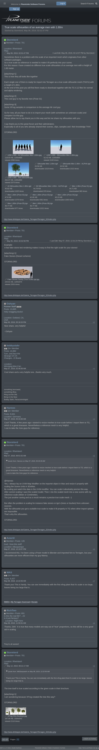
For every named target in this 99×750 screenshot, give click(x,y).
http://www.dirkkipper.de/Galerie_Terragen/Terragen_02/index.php (30, 219)
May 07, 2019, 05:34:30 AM (15, 419)
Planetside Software (41, 748)
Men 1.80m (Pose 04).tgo (66, 195)
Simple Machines (17, 748)
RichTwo (11, 610)
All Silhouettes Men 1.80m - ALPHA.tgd (50, 186)
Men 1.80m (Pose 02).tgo (16, 195)
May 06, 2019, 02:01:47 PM (18, 53)
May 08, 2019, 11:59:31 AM (15, 623)
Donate (34, 602)
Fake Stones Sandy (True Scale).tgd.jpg (22, 279)
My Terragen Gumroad (20, 602)
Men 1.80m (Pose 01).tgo (80, 186)
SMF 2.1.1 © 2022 (5, 748)
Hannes (11, 407)
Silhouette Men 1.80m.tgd (46, 164)
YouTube (62, 748)
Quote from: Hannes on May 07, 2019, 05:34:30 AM (26, 461)
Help (80, 748)
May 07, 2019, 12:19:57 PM (15, 549)
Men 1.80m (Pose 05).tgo (16, 203)
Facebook (56, 748)
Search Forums (89, 3)
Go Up (5, 739)
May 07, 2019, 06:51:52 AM (15, 456)
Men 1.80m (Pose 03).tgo (41, 195)
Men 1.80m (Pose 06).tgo (41, 203)
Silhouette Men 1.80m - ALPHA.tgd (75, 164)
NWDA (7, 602)
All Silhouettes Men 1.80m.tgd (18, 186)
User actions (89, 739)
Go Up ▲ (96, 748)
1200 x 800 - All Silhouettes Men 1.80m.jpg (23, 155)
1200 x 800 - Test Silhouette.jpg (19, 177)
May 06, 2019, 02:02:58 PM (18, 241)
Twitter (50, 748)
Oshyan (11, 303)
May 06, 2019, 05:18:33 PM (15, 322)
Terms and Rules (87, 748)
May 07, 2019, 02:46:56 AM (15, 368)
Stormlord (12, 39)
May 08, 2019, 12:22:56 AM (15, 581)
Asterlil (10, 538)
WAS (9, 572)
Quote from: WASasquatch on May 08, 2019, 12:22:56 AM (29, 671)
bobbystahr (13, 345)
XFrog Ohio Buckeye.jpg (16, 716)
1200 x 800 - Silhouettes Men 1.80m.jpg (61, 155)
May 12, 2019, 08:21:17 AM (18, 666)
